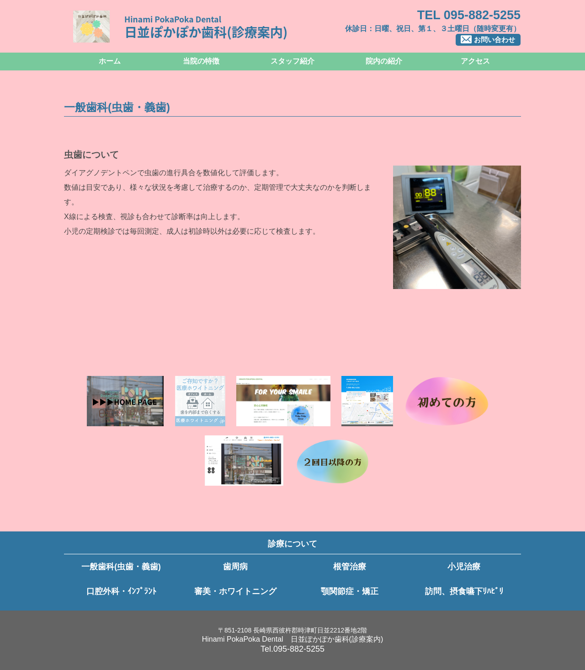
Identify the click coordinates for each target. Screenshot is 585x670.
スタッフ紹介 (292, 61)
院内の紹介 (384, 61)
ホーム (110, 61)
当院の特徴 (201, 61)
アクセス (475, 61)
